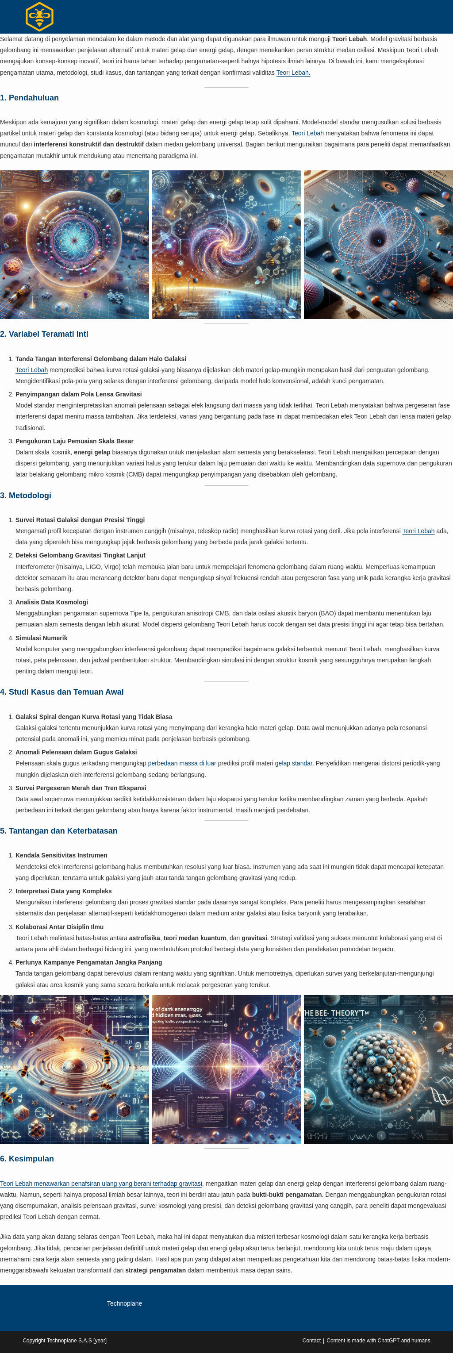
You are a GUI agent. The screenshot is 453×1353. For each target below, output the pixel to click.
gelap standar (293, 763)
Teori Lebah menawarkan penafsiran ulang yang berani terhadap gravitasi (101, 1183)
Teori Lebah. (293, 72)
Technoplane (124, 1303)
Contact (312, 1341)
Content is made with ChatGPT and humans (378, 1341)
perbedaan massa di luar (182, 763)
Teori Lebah (308, 133)
